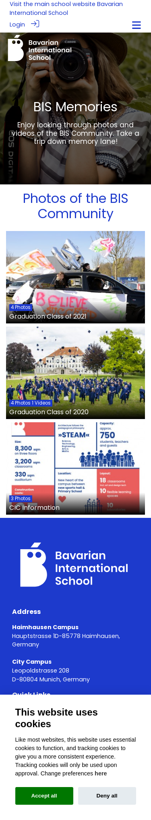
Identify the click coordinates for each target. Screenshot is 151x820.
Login (17, 24)
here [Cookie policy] (101, 773)
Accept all (44, 796)
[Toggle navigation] (136, 25)
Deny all (106, 796)
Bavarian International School (66, 8)
